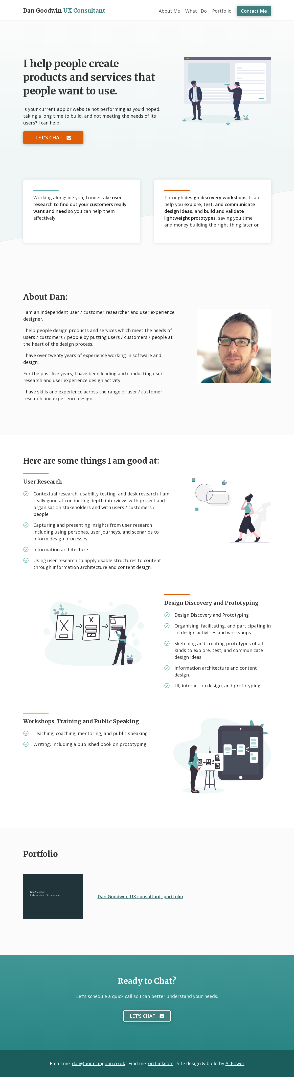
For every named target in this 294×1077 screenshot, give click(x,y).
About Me (169, 11)
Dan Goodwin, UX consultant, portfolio (140, 896)
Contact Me (254, 11)
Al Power (234, 1063)
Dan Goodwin (64, 10)
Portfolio (222, 11)
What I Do (196, 11)
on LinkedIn (160, 1063)
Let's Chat (48, 137)
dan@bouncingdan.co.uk (98, 1063)
